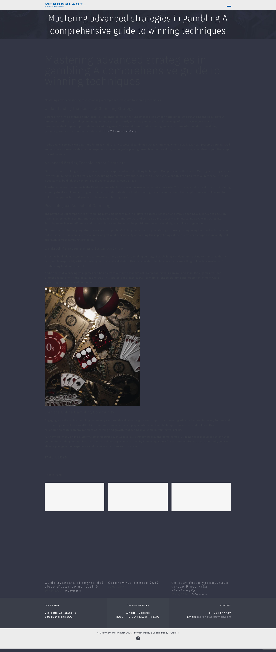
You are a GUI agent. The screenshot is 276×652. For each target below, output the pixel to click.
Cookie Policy (160, 632)
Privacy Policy (142, 632)
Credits (175, 632)
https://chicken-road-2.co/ (119, 131)
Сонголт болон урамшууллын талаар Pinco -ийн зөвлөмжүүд (200, 586)
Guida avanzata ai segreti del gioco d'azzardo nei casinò (74, 584)
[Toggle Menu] (229, 5)
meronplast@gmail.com (214, 616)
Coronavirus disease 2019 (133, 582)
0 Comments (73, 590)
